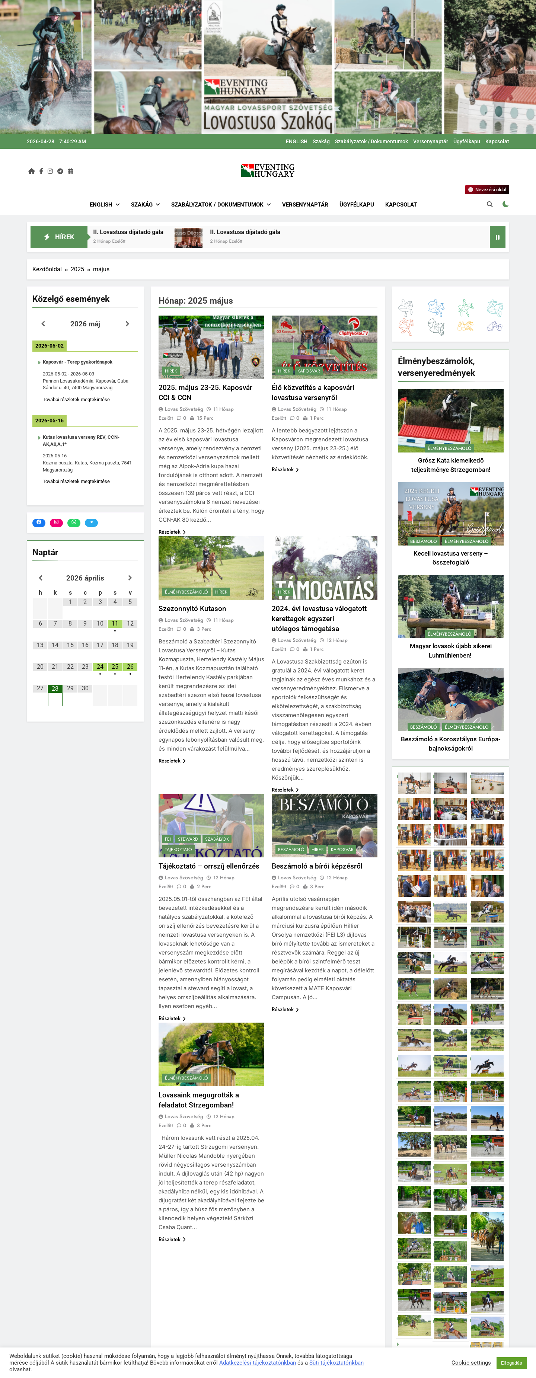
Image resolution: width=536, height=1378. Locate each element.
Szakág (321, 141)
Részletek (172, 531)
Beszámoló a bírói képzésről (317, 866)
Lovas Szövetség (184, 409)
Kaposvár (308, 371)
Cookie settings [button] (471, 1362)
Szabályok (217, 839)
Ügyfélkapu (466, 141)
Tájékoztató (178, 849)
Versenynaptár (430, 141)
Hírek (171, 371)
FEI (168, 839)
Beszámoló (291, 849)
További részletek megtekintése (76, 399)
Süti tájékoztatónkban (336, 1362)
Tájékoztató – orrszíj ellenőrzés (209, 866)
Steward (188, 839)
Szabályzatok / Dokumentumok (371, 141)
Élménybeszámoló (186, 592)
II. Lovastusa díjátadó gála (155, 232)
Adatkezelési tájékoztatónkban (257, 1362)
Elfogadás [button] (511, 1363)
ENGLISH (296, 141)
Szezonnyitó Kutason (192, 608)
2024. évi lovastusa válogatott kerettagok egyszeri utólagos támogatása (319, 618)
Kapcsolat (497, 141)
